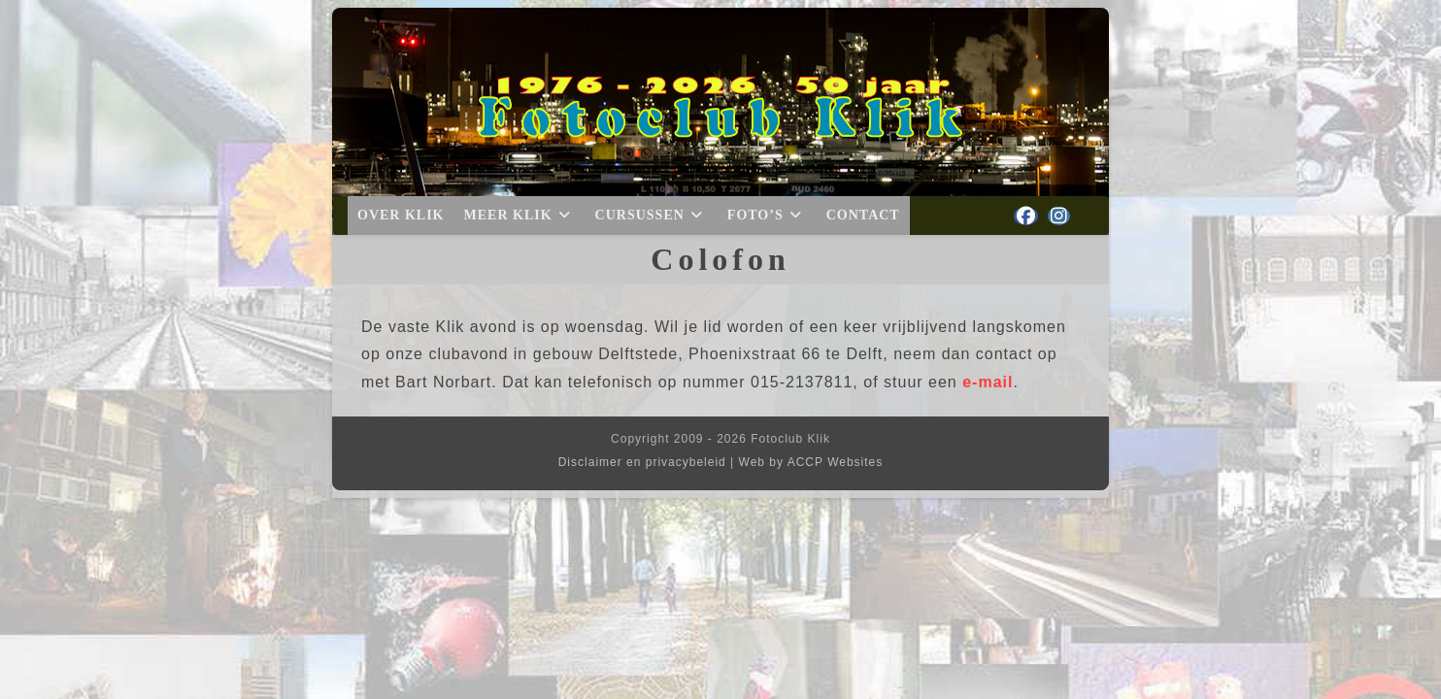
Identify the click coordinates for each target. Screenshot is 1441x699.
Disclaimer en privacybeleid (642, 462)
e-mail (987, 382)
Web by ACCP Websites (811, 462)
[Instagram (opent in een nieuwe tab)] (1059, 216)
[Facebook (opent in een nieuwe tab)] (1026, 216)
